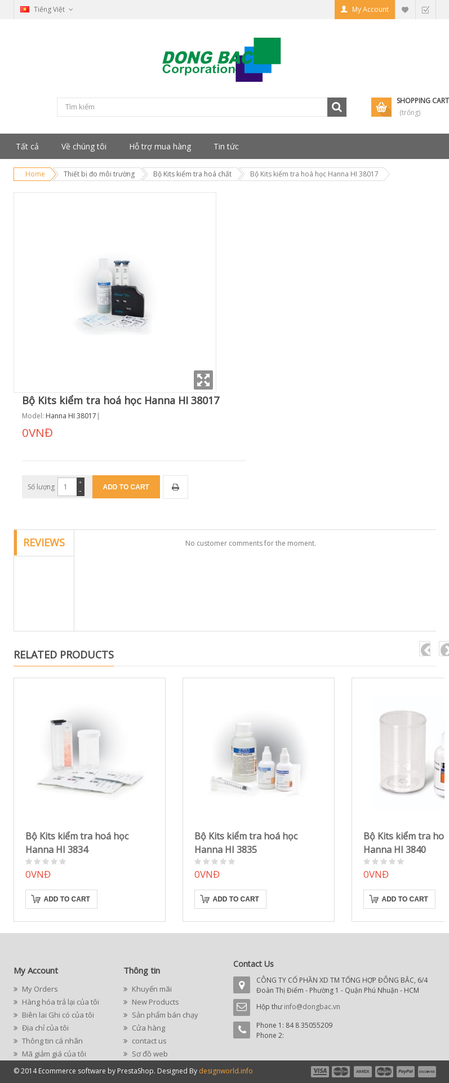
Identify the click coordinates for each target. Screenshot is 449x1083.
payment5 (405, 1071)
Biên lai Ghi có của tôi (57, 1015)
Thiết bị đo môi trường (99, 174)
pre (424, 648)
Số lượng (41, 487)
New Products (154, 1002)
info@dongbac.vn (312, 1006)
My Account (370, 9)
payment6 (426, 1071)
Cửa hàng (147, 1028)
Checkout (425, 9)
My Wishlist (405, 9)
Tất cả (27, 146)
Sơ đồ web (149, 1054)
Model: (33, 416)
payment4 (385, 1071)
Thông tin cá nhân (51, 1041)
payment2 (341, 1071)
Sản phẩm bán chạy (164, 1015)
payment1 (319, 1071)
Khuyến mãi (151, 989)
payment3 (363, 1071)
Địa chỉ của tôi (44, 1028)
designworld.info (226, 1071)
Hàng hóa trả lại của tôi (59, 1002)
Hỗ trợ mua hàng (160, 146)
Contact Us (253, 963)
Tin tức (226, 146)
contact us (148, 1041)
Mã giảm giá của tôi (53, 1054)
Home (35, 174)
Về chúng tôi (83, 146)
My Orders (39, 989)
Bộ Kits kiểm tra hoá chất (192, 174)
